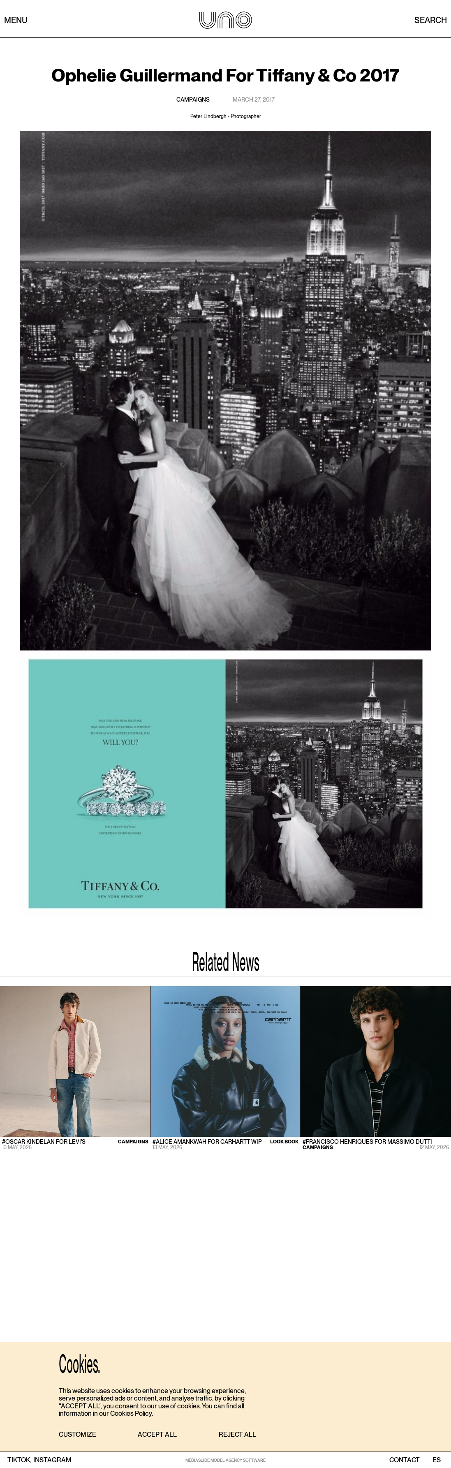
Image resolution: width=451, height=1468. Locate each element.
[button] (77, 1435)
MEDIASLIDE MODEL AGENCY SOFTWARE (225, 1460)
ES (436, 1460)
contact (404, 1460)
